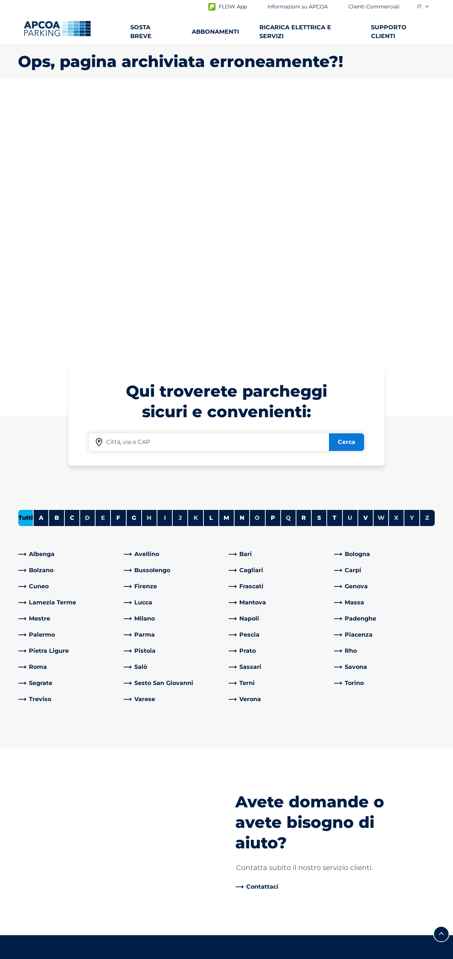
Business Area (252, 799)
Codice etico (250, 878)
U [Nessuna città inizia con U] (350, 259)
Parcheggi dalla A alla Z (51, 749)
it (423, 6)
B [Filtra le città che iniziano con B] (57, 259)
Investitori (247, 822)
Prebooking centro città (53, 784)
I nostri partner (254, 810)
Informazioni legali (148, 952)
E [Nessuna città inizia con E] (103, 259)
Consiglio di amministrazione (274, 866)
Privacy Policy (36, 952)
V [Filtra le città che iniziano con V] (365, 259)
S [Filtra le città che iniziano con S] (319, 259)
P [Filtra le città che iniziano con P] (273, 259)
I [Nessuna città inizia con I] (165, 259)
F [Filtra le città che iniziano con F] (118, 259)
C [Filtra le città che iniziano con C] (72, 259)
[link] (69, 296)
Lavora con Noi (253, 761)
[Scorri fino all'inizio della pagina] (441, 694)
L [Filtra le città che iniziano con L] (211, 259)
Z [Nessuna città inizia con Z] (427, 259)
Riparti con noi (253, 854)
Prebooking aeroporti (49, 772)
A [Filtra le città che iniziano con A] (41, 259)
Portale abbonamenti (49, 807)
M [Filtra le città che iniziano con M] (226, 259)
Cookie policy (89, 952)
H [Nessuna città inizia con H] (149, 259)
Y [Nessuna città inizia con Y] (412, 259)
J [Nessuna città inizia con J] (180, 259)
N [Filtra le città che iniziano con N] (242, 259)
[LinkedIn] (129, 749)
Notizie (242, 901)
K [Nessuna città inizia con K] (196, 259)
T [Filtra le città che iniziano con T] (334, 259)
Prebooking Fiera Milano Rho (60, 796)
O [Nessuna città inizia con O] (257, 259)
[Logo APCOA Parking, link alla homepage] (57, 28)
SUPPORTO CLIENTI (389, 32)
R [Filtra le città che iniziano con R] (304, 259)
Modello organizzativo (264, 889)
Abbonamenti (38, 761)
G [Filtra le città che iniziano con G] (134, 259)
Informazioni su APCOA (266, 749)
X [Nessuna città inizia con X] (396, 259)
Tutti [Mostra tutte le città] (25, 259)
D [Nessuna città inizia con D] (87, 259)
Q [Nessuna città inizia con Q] (288, 259)
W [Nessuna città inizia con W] (381, 259)
